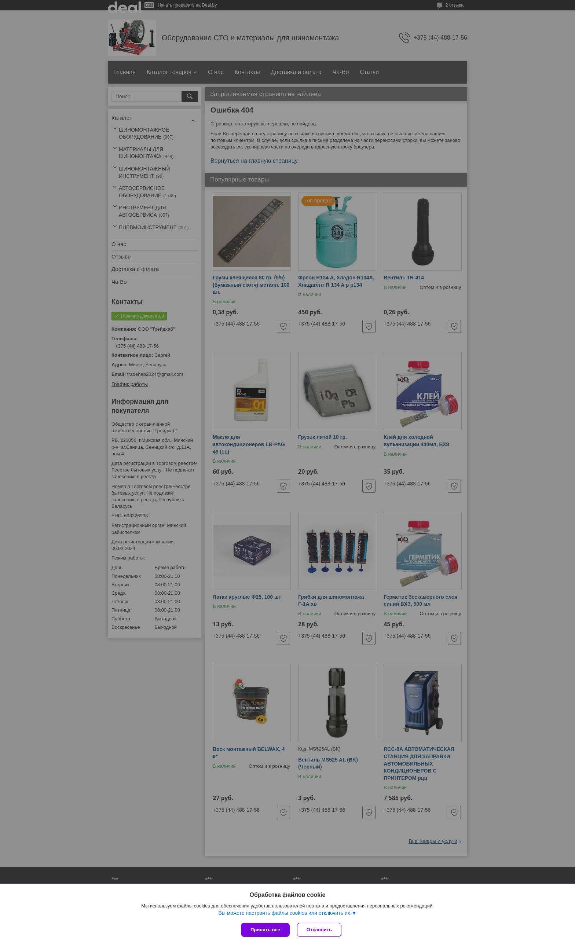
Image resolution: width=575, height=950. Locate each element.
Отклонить (319, 929)
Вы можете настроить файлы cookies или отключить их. (284, 913)
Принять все (265, 929)
